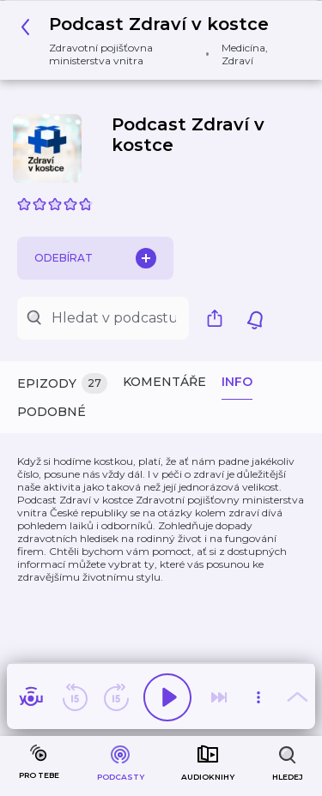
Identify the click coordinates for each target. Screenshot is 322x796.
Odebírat (95, 258)
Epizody (62, 384)
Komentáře (164, 381)
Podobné (51, 411)
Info (237, 381)
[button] (154, 40)
